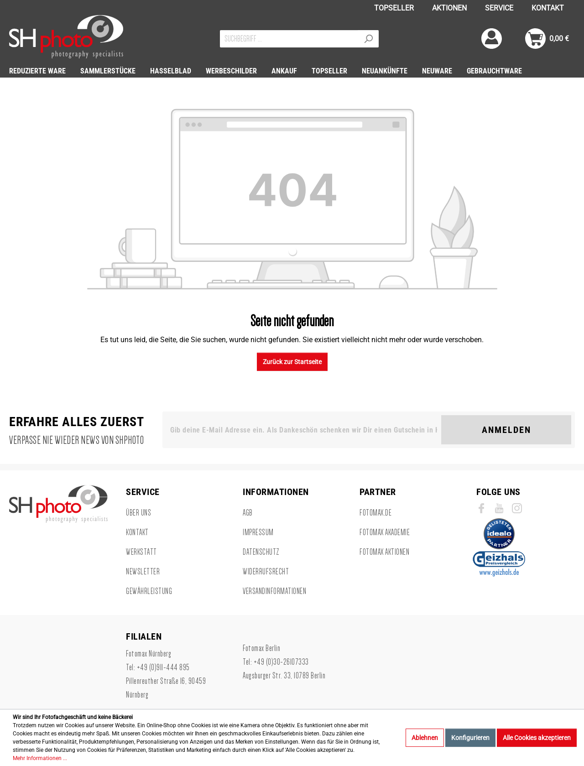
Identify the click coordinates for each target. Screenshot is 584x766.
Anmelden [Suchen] (506, 429)
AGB (248, 512)
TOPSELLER (394, 8)
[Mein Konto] (491, 38)
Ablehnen (425, 737)
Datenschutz (261, 552)
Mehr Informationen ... (40, 758)
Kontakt (137, 532)
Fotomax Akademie (385, 532)
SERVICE (499, 8)
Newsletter (143, 571)
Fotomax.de (375, 512)
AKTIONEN (449, 8)
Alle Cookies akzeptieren (537, 737)
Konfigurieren (470, 737)
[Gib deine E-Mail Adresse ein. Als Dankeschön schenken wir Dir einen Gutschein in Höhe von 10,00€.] (303, 429)
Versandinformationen (274, 591)
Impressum (258, 532)
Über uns (138, 512)
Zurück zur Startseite (292, 361)
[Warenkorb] (547, 38)
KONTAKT (548, 8)
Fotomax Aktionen (384, 552)
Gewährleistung (149, 591)
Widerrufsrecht (266, 571)
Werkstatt (141, 552)
